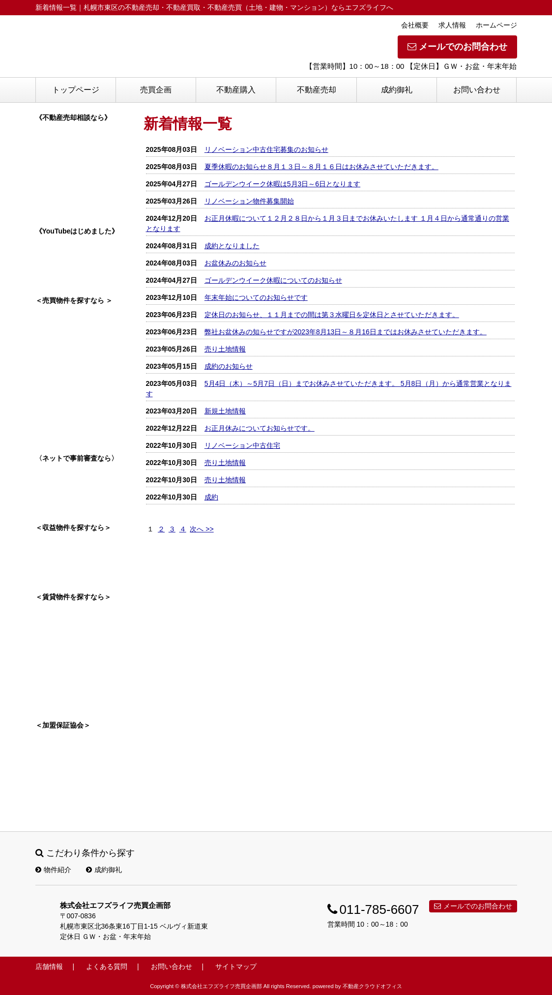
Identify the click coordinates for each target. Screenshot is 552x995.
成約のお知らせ (228, 366)
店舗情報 (49, 966)
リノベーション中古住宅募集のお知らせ (266, 149)
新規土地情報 (225, 411)
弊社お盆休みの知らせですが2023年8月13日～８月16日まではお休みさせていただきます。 (345, 332)
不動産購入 (236, 90)
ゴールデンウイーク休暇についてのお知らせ (273, 280)
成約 (211, 497)
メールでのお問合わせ (457, 47)
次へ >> (201, 529)
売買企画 (156, 90)
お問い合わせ (476, 90)
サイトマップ (236, 966)
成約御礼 (396, 90)
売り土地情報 (225, 349)
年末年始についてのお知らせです (256, 297)
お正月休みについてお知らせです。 (259, 428)
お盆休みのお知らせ (235, 263)
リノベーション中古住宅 (242, 445)
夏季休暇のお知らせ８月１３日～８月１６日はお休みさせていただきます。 (321, 167)
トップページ (75, 90)
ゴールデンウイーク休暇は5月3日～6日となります (282, 184)
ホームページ (496, 25)
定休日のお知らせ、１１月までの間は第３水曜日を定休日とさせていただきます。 (331, 315)
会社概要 (415, 25)
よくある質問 (106, 966)
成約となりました (232, 246)
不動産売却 (316, 90)
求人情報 (452, 25)
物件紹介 (53, 870)
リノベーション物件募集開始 (249, 201)
